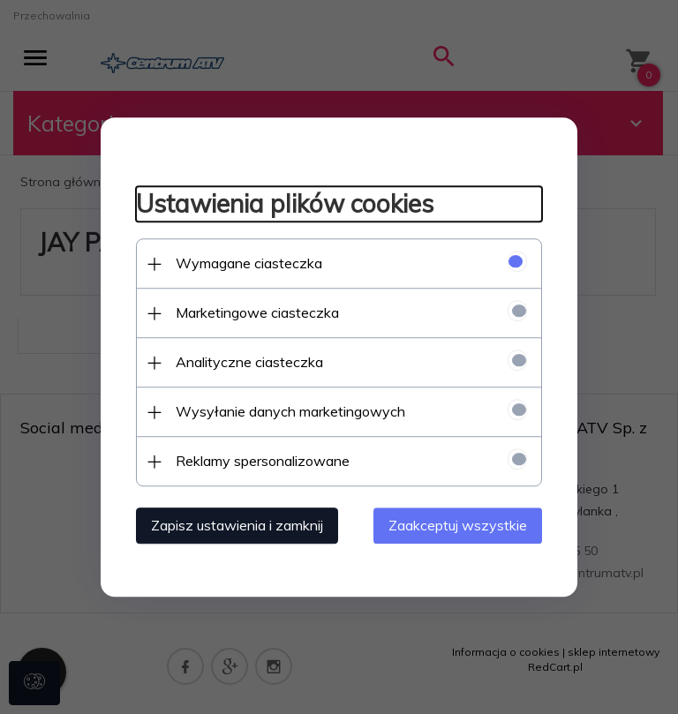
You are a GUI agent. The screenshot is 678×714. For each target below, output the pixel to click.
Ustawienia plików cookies (284, 204)
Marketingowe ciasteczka (257, 312)
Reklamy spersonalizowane (263, 461)
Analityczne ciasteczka (249, 362)
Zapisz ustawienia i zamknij (237, 525)
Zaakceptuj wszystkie (457, 525)
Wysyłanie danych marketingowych (290, 411)
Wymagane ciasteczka (249, 263)
